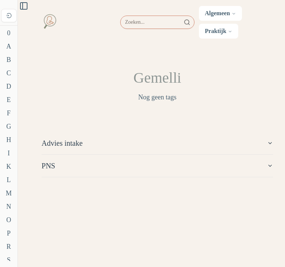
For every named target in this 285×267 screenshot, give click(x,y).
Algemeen (220, 13)
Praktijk (218, 31)
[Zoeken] (157, 22)
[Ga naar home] (50, 22)
